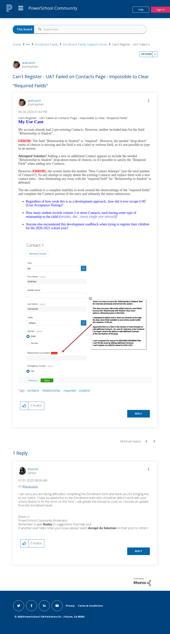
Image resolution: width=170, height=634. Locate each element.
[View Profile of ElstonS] (33, 469)
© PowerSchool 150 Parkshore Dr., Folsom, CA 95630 (49, 616)
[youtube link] (57, 605)
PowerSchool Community (52, 8)
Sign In (160, 9)
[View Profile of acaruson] (34, 100)
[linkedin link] (44, 605)
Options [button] (146, 54)
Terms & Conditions (90, 605)
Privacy (70, 605)
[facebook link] (31, 605)
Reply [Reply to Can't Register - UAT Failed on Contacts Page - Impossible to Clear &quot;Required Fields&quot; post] (138, 413)
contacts (33, 390)
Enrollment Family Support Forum (85, 44)
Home (17, 44)
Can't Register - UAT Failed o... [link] (132, 44)
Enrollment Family (46, 44)
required (70, 390)
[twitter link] (18, 605)
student (84, 390)
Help (141, 9)
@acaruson (30, 486)
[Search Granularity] (30, 29)
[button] (148, 101)
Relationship (51, 390)
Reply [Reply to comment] (138, 551)
